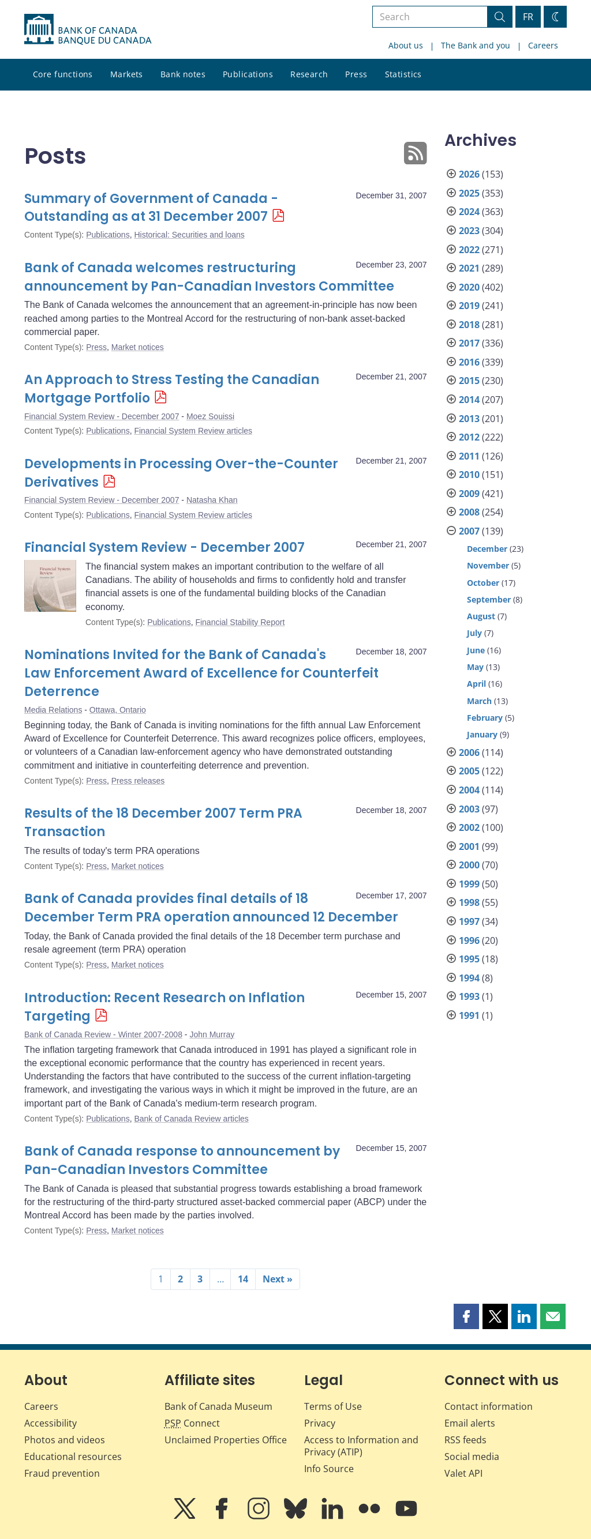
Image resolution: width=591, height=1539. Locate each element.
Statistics (403, 74)
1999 (469, 884)
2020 (469, 287)
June (476, 650)
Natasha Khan (212, 500)
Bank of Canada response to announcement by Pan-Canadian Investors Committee (182, 1160)
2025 (469, 193)
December (487, 548)
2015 (469, 380)
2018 (469, 324)
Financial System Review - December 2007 (101, 416)
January (482, 734)
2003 (469, 809)
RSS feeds (465, 1439)
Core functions (63, 74)
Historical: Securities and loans (189, 234)
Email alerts (469, 1423)
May (475, 666)
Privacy (319, 1423)
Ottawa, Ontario (117, 709)
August (481, 616)
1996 (469, 940)
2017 (469, 343)
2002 (469, 827)
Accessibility (50, 1423)
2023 (469, 230)
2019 (469, 305)
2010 (469, 474)
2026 (469, 174)
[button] (466, 1316)
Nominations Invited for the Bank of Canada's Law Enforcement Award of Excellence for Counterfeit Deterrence (201, 673)
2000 (469, 865)
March (479, 700)
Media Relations (53, 709)
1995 (469, 959)
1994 (469, 978)
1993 (469, 996)
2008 (469, 512)
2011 (469, 456)
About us (405, 45)
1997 (469, 921)
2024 (469, 211)
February (485, 717)
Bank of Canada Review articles (191, 1118)
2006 (469, 752)
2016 (469, 362)
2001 (469, 846)
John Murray (211, 1034)
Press (356, 74)
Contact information (488, 1406)
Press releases (138, 780)
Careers (543, 45)
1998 (469, 902)
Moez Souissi (210, 416)
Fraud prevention (62, 1473)
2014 (469, 399)
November (488, 565)
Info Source (329, 1468)
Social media (471, 1456)
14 (243, 1279)
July (474, 632)
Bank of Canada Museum (218, 1406)
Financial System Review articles (193, 430)
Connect (192, 1423)
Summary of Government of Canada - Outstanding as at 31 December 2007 (151, 208)
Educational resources (73, 1456)
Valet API (463, 1473)
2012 (469, 437)
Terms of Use (333, 1406)
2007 (469, 531)
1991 (469, 1015)
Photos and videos (64, 1439)
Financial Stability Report (240, 622)
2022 (469, 249)
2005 (469, 771)
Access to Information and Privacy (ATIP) (361, 1445)
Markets (126, 74)
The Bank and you (475, 45)
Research (309, 74)
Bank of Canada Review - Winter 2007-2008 (103, 1034)
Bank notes (182, 74)
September (489, 599)
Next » (278, 1279)
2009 (469, 493)
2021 (469, 268)
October (483, 582)
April (476, 683)
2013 (469, 418)
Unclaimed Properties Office (225, 1439)
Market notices (137, 347)
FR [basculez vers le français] (528, 16)
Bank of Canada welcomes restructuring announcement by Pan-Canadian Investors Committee (209, 277)
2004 (469, 790)
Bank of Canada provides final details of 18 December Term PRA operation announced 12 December (211, 908)
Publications (248, 74)
